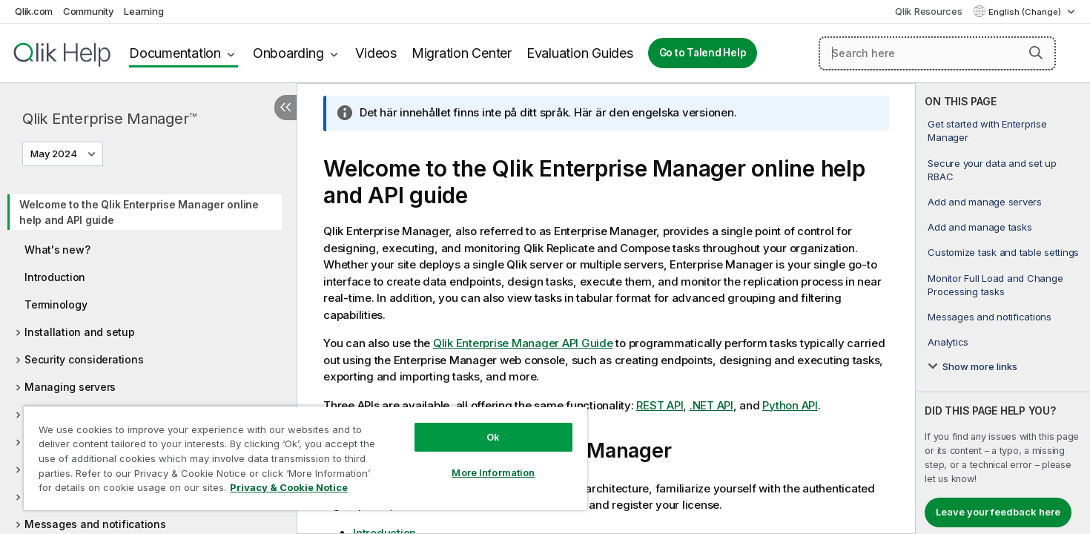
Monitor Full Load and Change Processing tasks (995, 284)
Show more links (979, 366)
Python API (790, 405)
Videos (376, 53)
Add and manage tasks (979, 227)
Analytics (948, 342)
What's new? (57, 249)
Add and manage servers (985, 202)
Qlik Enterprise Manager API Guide (523, 343)
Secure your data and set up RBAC (992, 169)
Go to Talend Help (703, 53)
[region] (305, 458)
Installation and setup (79, 332)
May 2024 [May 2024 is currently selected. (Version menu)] (54, 153)
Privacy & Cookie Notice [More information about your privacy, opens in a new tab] (289, 487)
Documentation (175, 53)
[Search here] (937, 53)
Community (88, 11)
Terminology (55, 304)
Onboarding (288, 53)
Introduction (54, 277)
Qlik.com (34, 11)
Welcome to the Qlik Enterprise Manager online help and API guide (139, 212)
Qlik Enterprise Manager (109, 119)
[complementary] (1003, 308)
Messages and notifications (95, 524)
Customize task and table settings (1003, 252)
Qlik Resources (928, 11)
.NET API (711, 405)
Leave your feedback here (998, 512)
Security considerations (83, 359)
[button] (1036, 52)
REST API (659, 405)
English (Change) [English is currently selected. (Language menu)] (1025, 12)
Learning (143, 11)
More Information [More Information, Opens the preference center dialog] (493, 472)
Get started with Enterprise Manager (987, 130)
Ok (493, 437)
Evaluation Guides (579, 53)
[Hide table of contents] (285, 107)
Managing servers (70, 386)
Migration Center (462, 53)
